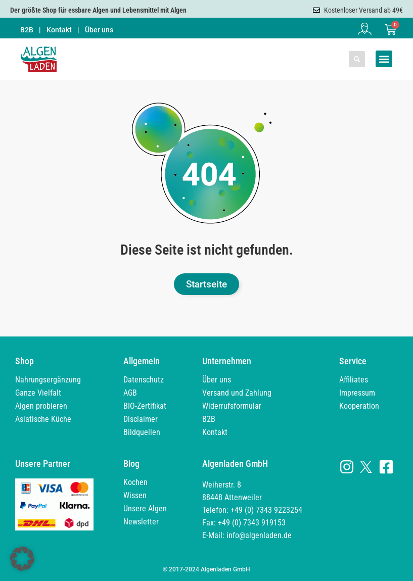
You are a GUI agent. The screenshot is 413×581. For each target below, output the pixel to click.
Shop (24, 361)
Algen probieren (41, 406)
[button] (356, 59)
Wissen (135, 495)
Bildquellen (141, 432)
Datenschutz (143, 379)
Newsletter (141, 521)
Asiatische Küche (43, 419)
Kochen (135, 482)
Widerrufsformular (231, 406)
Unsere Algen (145, 508)
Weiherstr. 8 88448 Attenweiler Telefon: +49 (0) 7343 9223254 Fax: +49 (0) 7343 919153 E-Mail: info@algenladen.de (252, 510)
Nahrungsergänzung (48, 379)
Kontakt (59, 30)
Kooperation (359, 406)
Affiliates (353, 379)
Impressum (357, 393)
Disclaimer (140, 419)
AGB (130, 393)
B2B (26, 30)
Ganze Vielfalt (38, 393)
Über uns (99, 30)
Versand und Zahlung (236, 393)
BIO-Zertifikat (144, 406)
